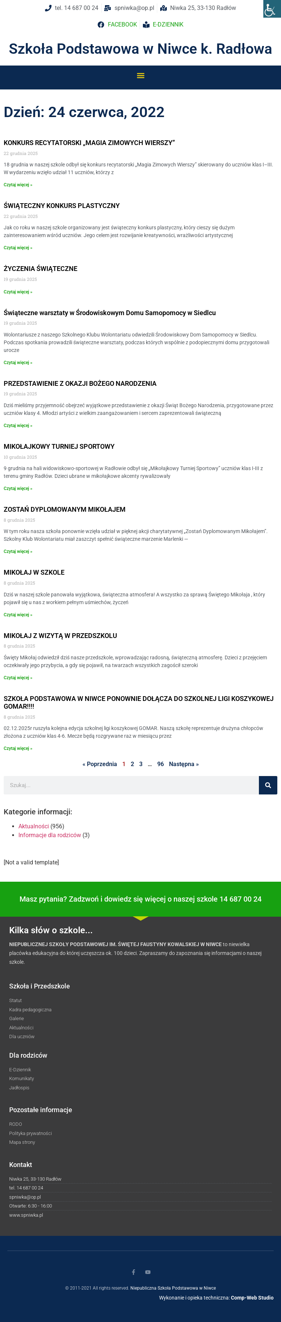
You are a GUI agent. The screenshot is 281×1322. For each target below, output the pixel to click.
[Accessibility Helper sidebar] (272, 9)
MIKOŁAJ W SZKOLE (34, 572)
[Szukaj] (268, 785)
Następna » (184, 764)
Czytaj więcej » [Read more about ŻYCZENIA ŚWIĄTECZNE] (18, 292)
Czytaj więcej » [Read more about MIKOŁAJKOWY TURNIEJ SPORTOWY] (18, 488)
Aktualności (33, 826)
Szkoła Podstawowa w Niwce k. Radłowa (140, 48)
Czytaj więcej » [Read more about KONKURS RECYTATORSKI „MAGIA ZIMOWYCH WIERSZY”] (18, 184)
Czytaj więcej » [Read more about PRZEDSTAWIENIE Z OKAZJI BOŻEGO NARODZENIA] (18, 425)
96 (160, 764)
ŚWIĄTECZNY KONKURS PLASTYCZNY (62, 205)
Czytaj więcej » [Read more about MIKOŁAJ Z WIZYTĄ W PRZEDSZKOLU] (18, 677)
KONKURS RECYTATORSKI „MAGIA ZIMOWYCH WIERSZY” (89, 143)
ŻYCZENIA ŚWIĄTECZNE (40, 268)
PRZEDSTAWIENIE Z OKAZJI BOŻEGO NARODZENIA (80, 383)
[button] (140, 75)
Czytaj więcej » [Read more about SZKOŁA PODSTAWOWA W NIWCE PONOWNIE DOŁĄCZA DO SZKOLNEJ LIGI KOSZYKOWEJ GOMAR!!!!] (18, 748)
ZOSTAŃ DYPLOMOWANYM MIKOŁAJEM (65, 509)
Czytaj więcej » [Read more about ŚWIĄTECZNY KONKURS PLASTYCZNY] (18, 247)
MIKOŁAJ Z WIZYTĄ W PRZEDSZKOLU (60, 635)
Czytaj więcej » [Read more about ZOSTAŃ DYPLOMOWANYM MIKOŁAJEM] (18, 551)
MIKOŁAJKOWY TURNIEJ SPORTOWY (59, 446)
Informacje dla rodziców (49, 835)
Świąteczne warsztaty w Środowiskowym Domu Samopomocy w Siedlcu (110, 313)
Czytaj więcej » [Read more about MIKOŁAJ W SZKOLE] (18, 614)
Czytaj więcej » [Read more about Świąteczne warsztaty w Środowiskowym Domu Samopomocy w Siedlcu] (18, 362)
